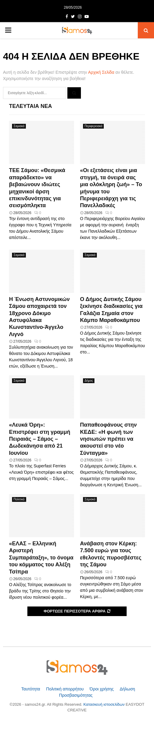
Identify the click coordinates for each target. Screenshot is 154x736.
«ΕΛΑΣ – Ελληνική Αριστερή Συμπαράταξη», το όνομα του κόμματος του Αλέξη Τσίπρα (41, 558)
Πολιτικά (19, 499)
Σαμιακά (19, 126)
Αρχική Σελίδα (101, 72)
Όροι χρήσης (102, 689)
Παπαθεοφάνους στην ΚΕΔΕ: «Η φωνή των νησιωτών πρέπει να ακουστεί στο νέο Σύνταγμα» (108, 439)
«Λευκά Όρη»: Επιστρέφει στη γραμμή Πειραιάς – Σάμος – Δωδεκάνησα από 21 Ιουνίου (39, 439)
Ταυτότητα (31, 689)
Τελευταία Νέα (30, 106)
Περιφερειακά (93, 126)
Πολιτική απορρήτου (65, 689)
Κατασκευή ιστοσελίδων (104, 704)
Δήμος (89, 380)
